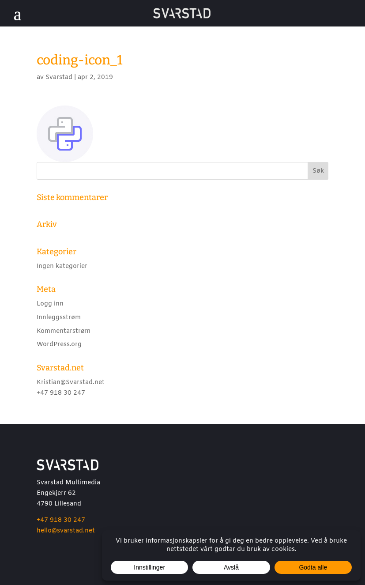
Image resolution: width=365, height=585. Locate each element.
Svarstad (58, 77)
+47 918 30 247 (61, 520)
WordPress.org (59, 344)
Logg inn (50, 304)
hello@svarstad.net (66, 531)
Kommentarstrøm (63, 331)
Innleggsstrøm (59, 317)
